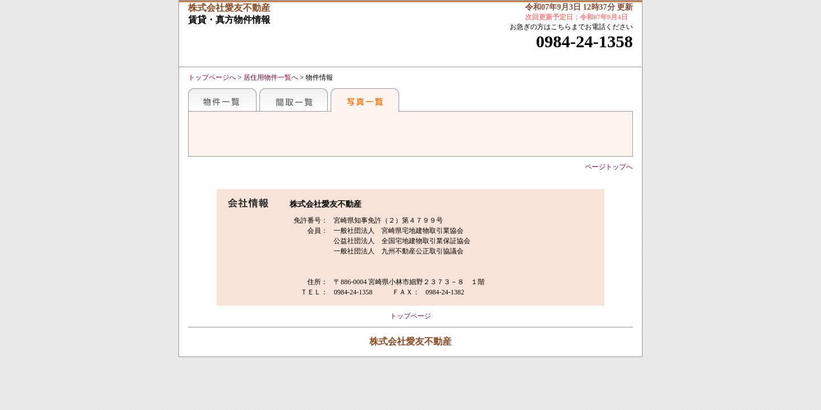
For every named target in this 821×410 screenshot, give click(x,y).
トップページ (410, 316)
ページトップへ (609, 167)
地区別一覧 (222, 99)
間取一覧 (293, 99)
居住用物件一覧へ (270, 77)
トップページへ (212, 77)
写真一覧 (365, 99)
